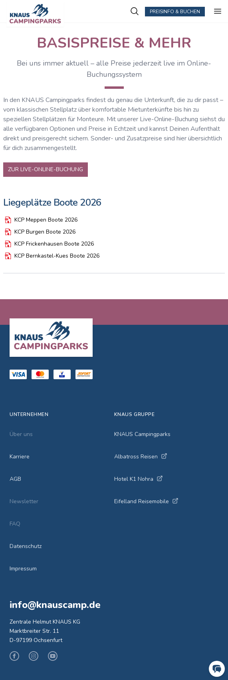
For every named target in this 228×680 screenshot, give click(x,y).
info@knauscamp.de (55, 604)
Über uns (21, 434)
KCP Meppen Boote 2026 (40, 220)
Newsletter (24, 501)
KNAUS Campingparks (142, 434)
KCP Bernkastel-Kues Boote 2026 (51, 256)
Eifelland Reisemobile (146, 501)
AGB (15, 479)
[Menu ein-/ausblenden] (217, 11)
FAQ (15, 524)
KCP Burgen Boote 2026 (39, 232)
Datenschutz (26, 546)
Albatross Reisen (140, 456)
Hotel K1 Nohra (138, 479)
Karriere (20, 456)
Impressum (23, 568)
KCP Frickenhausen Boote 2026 (48, 244)
